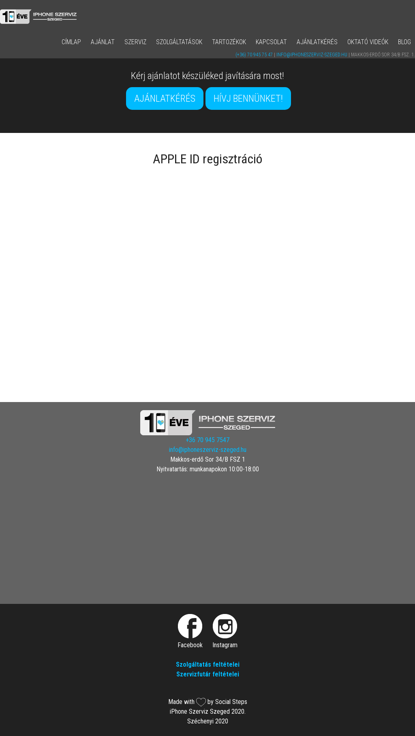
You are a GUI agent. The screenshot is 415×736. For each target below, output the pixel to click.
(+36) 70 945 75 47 (254, 55)
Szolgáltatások (179, 42)
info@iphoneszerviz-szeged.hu (311, 55)
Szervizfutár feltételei (207, 674)
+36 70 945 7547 (207, 440)
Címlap (71, 42)
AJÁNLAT (103, 42)
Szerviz (135, 42)
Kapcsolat (271, 42)
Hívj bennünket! (248, 98)
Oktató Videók (367, 42)
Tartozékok (229, 42)
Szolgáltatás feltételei (208, 664)
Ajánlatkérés (317, 42)
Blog (404, 42)
